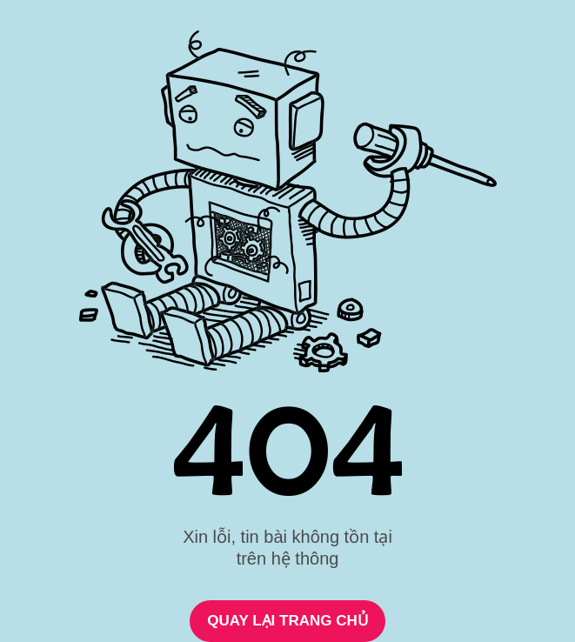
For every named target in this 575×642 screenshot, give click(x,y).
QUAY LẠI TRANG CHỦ (287, 620)
